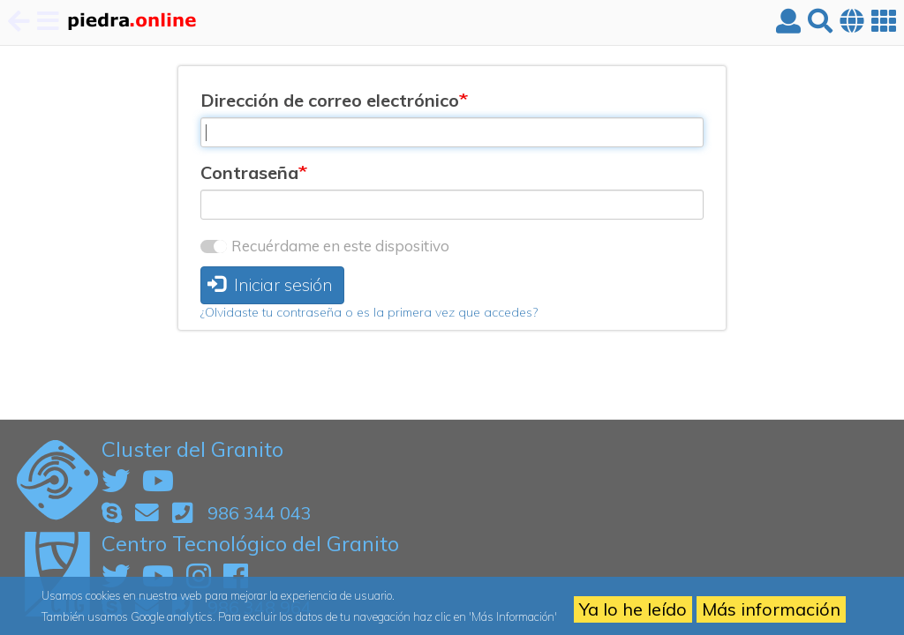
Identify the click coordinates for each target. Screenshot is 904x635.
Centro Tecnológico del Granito (250, 543)
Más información (771, 609)
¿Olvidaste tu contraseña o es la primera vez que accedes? (369, 312)
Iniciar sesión (270, 284)
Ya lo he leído (633, 609)
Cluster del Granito (192, 449)
